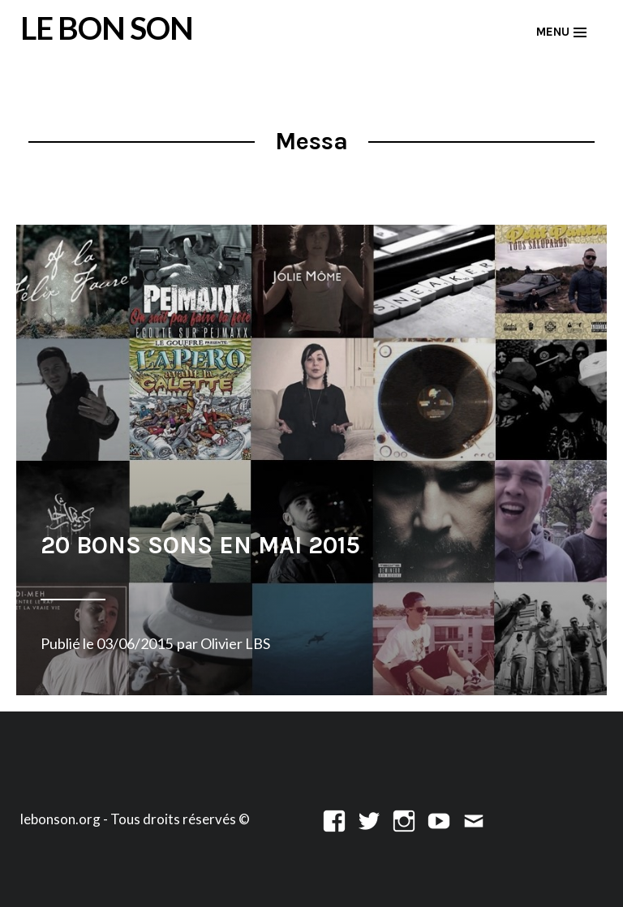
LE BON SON (106, 27)
